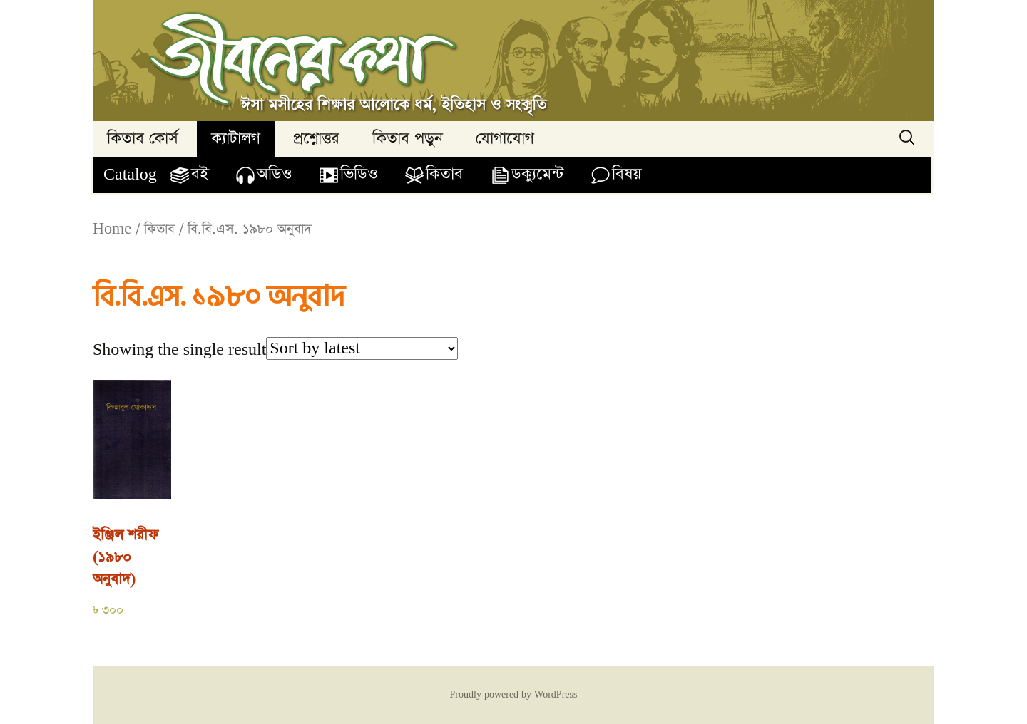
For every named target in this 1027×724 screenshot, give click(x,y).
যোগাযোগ (505, 139)
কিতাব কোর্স (142, 139)
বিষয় (626, 174)
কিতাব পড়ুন (407, 139)
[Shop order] (362, 348)
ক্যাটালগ (235, 139)
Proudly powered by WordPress (514, 694)
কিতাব (444, 174)
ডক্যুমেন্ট (537, 174)
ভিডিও (358, 174)
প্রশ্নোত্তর (316, 139)
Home (112, 229)
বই (199, 174)
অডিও (274, 174)
